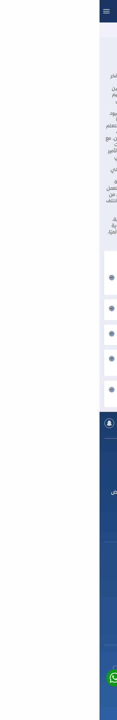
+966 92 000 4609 (58, 594)
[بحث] (58, 260)
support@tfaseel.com (59, 636)
